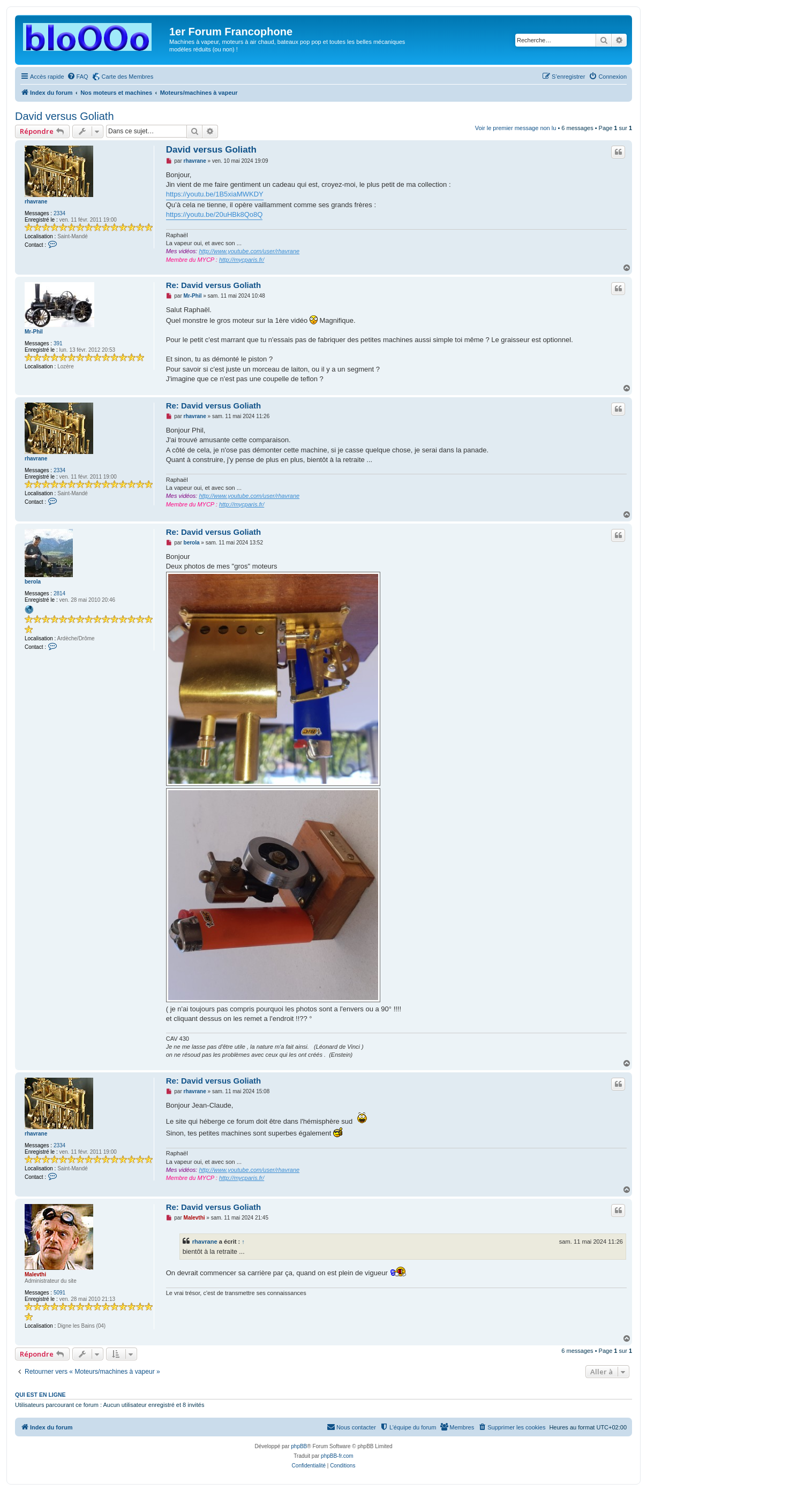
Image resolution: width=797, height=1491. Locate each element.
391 (58, 343)
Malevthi (35, 1274)
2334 (59, 213)
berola (33, 582)
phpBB (299, 1446)
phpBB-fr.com (337, 1456)
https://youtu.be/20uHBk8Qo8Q (214, 214)
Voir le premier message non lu (516, 128)
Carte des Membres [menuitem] (128, 76)
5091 (59, 1293)
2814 (59, 593)
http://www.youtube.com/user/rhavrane (249, 251)
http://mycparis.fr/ (241, 259)
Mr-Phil (34, 332)
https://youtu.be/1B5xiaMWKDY (215, 194)
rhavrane (36, 202)
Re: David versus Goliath (213, 285)
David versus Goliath (64, 116)
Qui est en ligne (40, 1394)
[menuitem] (77, 76)
